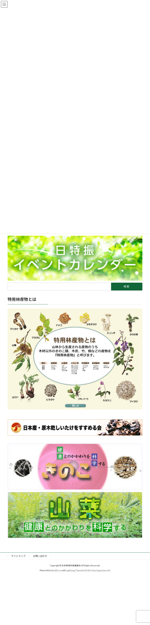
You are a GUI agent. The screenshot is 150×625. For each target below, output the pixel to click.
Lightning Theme (74, 570)
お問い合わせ (40, 556)
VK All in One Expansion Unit (97, 570)
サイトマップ (18, 556)
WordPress (56, 570)
